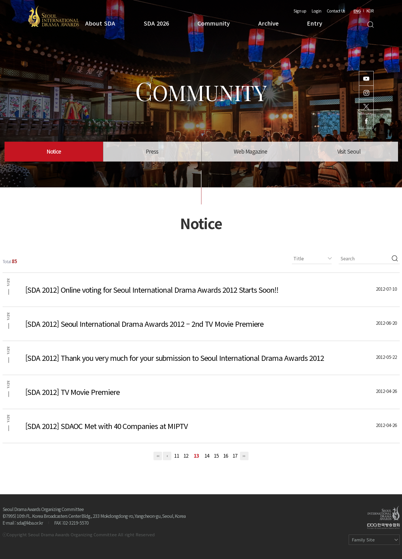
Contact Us (336, 11)
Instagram (366, 93)
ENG (357, 11)
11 (176, 455)
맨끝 (244, 456)
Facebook (366, 121)
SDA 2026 (156, 23)
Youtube (366, 78)
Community (213, 23)
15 (216, 455)
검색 (395, 258)
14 (206, 455)
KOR (370, 11)
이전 (167, 456)
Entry (314, 23)
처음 (157, 456)
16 (225, 455)
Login (316, 11)
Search (370, 24)
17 (234, 455)
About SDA (100, 23)
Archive (268, 23)
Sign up (300, 11)
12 (185, 455)
